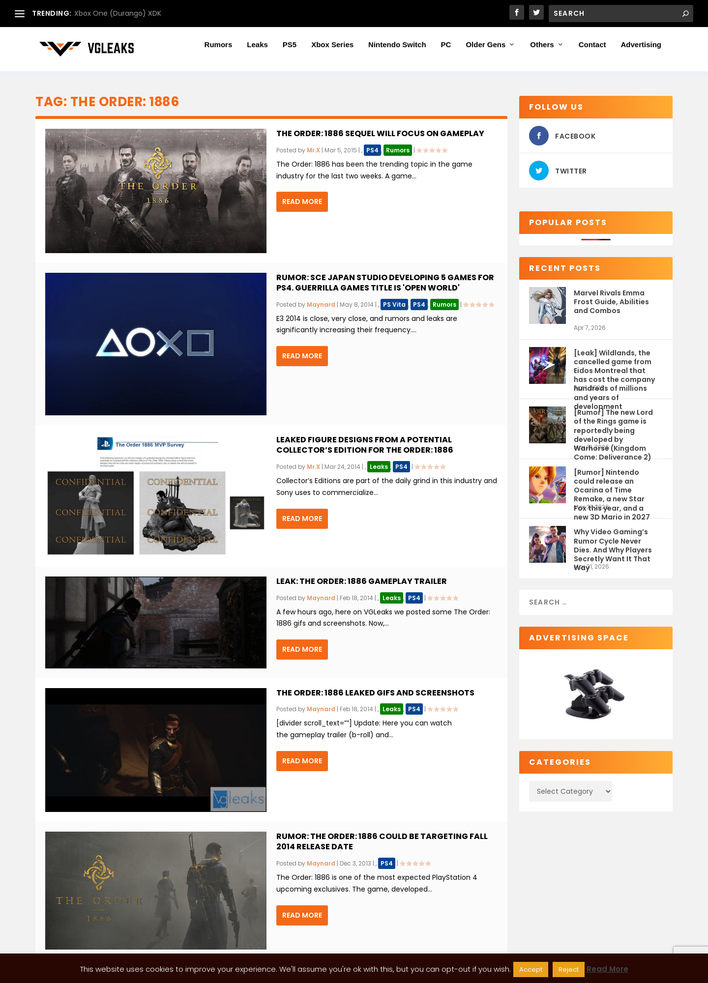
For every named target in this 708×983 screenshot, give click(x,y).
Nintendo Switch (397, 50)
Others (542, 50)
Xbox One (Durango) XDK (117, 13)
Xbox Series (332, 50)
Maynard (321, 304)
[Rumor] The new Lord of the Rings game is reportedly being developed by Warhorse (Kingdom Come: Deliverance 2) (613, 425)
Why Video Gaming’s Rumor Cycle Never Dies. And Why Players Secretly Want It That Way (613, 545)
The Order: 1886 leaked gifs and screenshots (375, 692)
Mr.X (313, 150)
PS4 (372, 150)
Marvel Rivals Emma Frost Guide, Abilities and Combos (611, 302)
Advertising (640, 50)
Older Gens (485, 50)
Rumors (219, 50)
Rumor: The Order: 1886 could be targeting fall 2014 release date (382, 841)
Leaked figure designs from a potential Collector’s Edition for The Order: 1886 (364, 445)
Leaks (257, 50)
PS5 (289, 50)
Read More (302, 201)
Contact (592, 50)
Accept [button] (530, 969)
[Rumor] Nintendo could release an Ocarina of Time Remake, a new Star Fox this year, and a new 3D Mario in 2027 (612, 485)
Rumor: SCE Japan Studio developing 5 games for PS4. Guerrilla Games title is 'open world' (385, 282)
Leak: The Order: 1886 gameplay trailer (361, 581)
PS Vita (394, 304)
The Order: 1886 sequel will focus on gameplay (380, 133)
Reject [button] (569, 969)
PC (446, 50)
